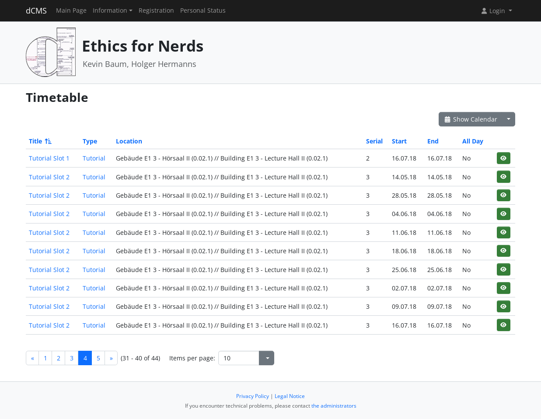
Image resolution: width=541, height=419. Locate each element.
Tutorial (94, 158)
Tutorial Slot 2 (49, 177)
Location (129, 141)
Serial (374, 141)
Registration (156, 10)
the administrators (333, 405)
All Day (472, 141)
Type (90, 141)
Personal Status (203, 10)
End (433, 141)
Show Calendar (470, 119)
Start (399, 141)
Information (110, 10)
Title (39, 141)
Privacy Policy (252, 396)
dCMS (36, 10)
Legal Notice (290, 396)
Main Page (71, 10)
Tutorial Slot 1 (49, 158)
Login (493, 11)
